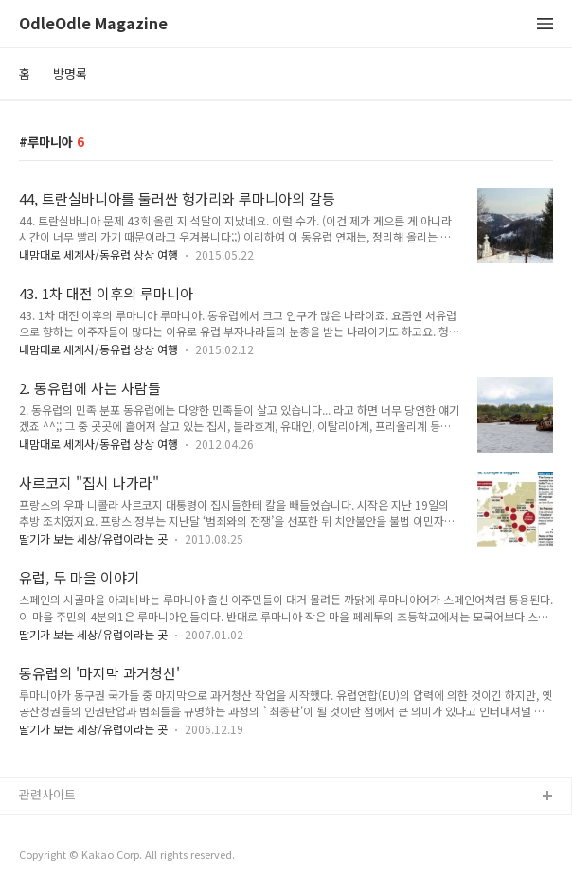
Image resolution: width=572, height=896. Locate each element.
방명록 (70, 73)
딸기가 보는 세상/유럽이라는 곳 (93, 538)
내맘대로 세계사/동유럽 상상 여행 (98, 254)
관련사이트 (47, 794)
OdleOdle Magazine (93, 24)
